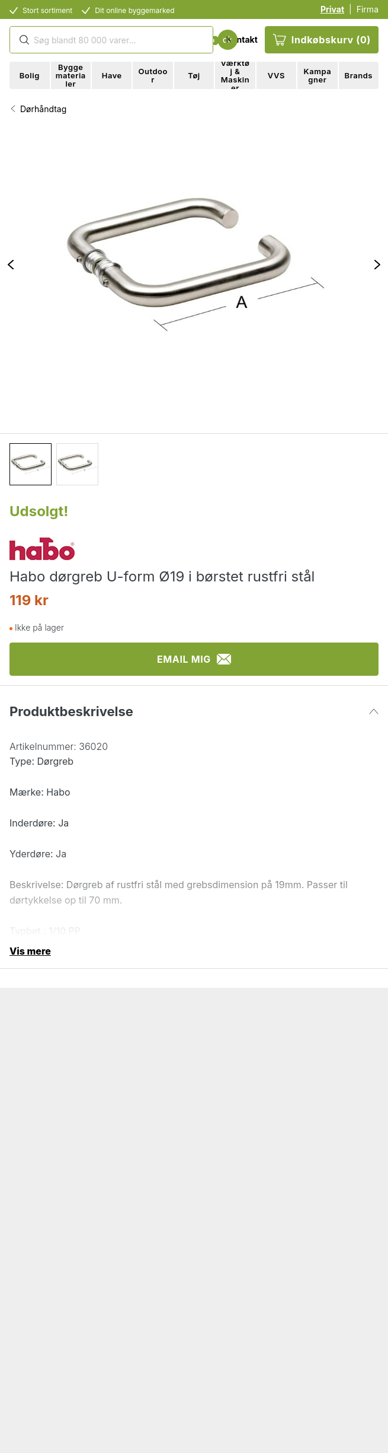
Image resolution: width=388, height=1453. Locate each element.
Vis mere (30, 951)
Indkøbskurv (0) (321, 40)
